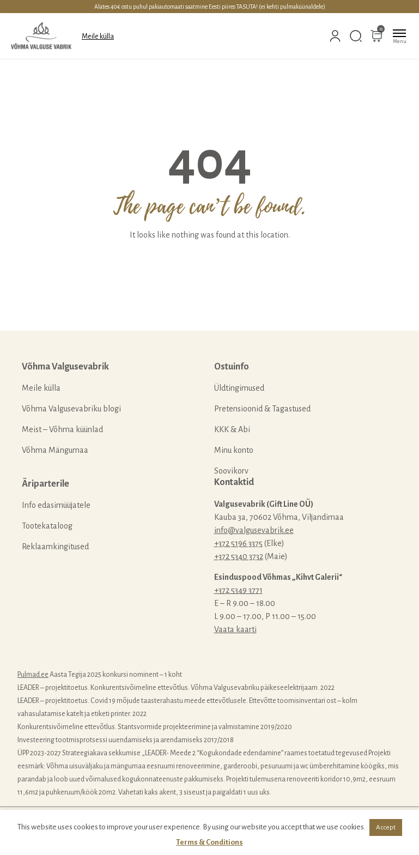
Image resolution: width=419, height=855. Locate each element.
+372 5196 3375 (238, 543)
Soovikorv (231, 470)
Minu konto (233, 450)
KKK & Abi (232, 429)
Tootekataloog (47, 526)
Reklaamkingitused (55, 546)
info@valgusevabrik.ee (254, 530)
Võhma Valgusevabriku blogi (71, 408)
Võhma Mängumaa (55, 450)
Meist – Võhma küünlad (62, 429)
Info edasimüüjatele (56, 505)
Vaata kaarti (235, 629)
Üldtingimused (239, 388)
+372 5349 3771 (238, 590)
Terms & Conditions (209, 842)
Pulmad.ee (32, 674)
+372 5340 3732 (238, 556)
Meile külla (98, 36)
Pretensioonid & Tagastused (262, 408)
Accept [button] (386, 827)
